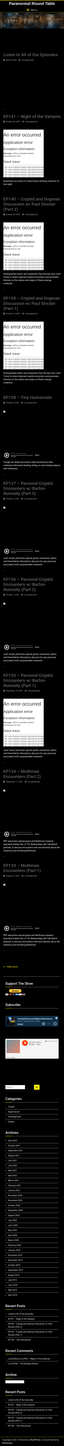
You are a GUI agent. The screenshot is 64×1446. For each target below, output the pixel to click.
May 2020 (12, 1230)
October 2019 (14, 1265)
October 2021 (14, 1145)
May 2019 (12, 1290)
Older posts (12, 966)
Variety (11, 1122)
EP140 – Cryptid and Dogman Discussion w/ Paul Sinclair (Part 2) (31, 204)
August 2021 (13, 1155)
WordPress (35, 1440)
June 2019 (12, 1285)
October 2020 (14, 1205)
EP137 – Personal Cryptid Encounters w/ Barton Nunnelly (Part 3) (28, 488)
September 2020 (15, 1210)
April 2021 (12, 1175)
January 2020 (14, 1250)
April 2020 (12, 1235)
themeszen (7, 1443)
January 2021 (14, 1190)
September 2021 (15, 1150)
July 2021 (12, 1160)
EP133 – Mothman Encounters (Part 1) (22, 868)
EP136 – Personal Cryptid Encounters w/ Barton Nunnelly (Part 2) (28, 584)
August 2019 (13, 1275)
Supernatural (13, 1112)
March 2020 (13, 1240)
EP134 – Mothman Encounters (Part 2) (22, 774)
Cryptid (11, 1107)
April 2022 (12, 1140)
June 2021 (12, 1165)
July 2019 (12, 1280)
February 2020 (14, 1245)
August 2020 (13, 1215)
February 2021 (14, 1185)
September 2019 (15, 1270)
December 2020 (15, 1195)
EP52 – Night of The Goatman (36, 1359)
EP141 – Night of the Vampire (32, 116)
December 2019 (15, 1255)
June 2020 (12, 1225)
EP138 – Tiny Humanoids (27, 397)
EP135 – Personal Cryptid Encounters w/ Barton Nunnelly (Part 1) (28, 680)
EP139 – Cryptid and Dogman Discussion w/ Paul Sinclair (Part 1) (31, 303)
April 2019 (12, 1295)
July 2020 (12, 1220)
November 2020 (15, 1200)
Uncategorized (28, 60)
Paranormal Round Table (32, 3)
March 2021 (13, 1180)
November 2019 (15, 1260)
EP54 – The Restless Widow (25, 1363)
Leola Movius (14, 1359)
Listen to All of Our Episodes (30, 54)
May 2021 (12, 1170)
